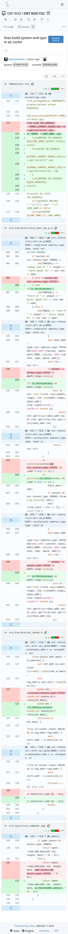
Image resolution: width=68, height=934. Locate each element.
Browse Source (55, 39)
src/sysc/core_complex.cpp (27, 826)
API (56, 930)
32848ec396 (50, 64)
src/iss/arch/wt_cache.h (25, 632)
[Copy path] (32, 84)
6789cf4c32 (21, 64)
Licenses (44, 930)
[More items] (64, 27)
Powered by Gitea (24, 925)
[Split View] (54, 76)
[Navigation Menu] (62, 4)
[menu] (63, 76)
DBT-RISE (14, 13)
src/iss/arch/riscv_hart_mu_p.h (30, 228)
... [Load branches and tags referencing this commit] (6, 50)
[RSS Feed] (5, 19)
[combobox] (46, 76)
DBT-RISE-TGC (34, 13)
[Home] (7, 4)
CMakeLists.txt (19, 84)
